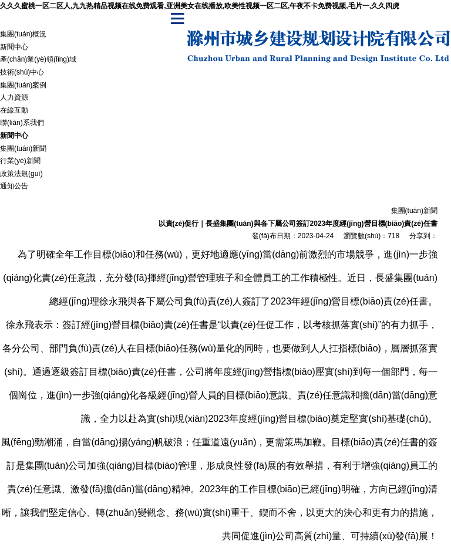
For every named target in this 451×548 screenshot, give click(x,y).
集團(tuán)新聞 (23, 148)
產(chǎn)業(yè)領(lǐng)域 (38, 59)
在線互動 (14, 110)
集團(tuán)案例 (23, 85)
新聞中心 (14, 47)
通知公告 (14, 186)
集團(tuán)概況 (23, 34)
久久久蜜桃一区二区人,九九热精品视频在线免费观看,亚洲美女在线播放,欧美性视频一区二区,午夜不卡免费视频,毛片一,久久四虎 (199, 6)
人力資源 (14, 97)
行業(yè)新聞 (20, 161)
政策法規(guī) (21, 174)
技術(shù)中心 (22, 72)
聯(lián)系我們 (22, 123)
